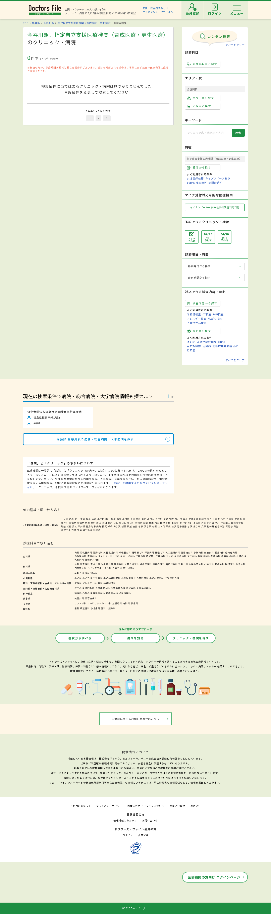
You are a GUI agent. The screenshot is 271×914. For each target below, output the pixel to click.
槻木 (151, 522)
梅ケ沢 (117, 526)
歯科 (76, 608)
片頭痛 (191, 350)
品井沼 (81, 526)
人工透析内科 (173, 552)
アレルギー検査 (197, 319)
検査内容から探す (202, 303)
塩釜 (63, 526)
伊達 (87, 522)
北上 (77, 519)
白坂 (138, 519)
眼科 (100, 582)
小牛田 (101, 519)
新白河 (145, 519)
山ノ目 (161, 526)
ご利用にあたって (80, 805)
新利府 (210, 522)
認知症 (191, 342)
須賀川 (183, 519)
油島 (135, 526)
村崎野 (210, 526)
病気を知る (135, 638)
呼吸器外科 (146, 564)
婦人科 (94, 572)
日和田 (202, 519)
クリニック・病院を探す (191, 638)
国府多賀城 (237, 522)
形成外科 (95, 564)
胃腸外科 (119, 564)
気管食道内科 (110, 552)
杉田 (223, 519)
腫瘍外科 (219, 564)
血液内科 (209, 552)
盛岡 (82, 519)
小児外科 (87, 577)
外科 (76, 564)
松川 (242, 519)
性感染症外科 (118, 588)
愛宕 (74, 526)
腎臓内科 (149, 552)
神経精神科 (99, 593)
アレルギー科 (90, 582)
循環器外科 (172, 564)
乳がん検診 (215, 319)
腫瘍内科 (219, 552)
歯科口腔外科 (108, 608)
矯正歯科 (85, 608)
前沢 (173, 526)
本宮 (217, 519)
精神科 (78, 593)
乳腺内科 (79, 559)
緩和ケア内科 (92, 559)
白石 (115, 522)
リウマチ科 (80, 603)
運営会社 (195, 805)
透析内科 (181, 556)
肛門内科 (79, 588)
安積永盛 (193, 519)
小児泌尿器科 (156, 577)
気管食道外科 (131, 564)
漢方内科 (92, 556)
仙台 (94, 519)
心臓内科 (198, 552)
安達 (236, 519)
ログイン (127, 835)
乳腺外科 (183, 564)
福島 (88, 519)
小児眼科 (98, 577)
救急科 (134, 603)
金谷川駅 (49, 23)
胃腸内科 (98, 552)
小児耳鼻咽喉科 (111, 577)
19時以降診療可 (197, 183)
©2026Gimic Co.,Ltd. (135, 908)
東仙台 (197, 522)
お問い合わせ (177, 805)
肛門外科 (90, 588)
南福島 (72, 522)
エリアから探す (200, 98)
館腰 (162, 522)
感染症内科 (231, 552)
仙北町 (96, 530)
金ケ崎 (197, 526)
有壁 (154, 526)
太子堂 (183, 522)
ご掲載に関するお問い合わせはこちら (136, 719)
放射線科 (117, 603)
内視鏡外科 (80, 567)
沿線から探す (199, 106)
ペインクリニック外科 (99, 567)
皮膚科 (78, 582)
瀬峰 (110, 526)
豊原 (132, 519)
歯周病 (207, 346)
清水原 (147, 526)
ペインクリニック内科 (110, 556)
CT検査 (207, 314)
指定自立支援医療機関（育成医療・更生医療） (85, 23)
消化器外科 (107, 564)
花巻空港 (220, 526)
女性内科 (192, 556)
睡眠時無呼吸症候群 (225, 346)
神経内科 (160, 552)
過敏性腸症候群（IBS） (212, 342)
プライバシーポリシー (109, 805)
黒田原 (125, 519)
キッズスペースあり (217, 178)
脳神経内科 (204, 556)
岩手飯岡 (87, 530)
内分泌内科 (129, 556)
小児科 (78, 577)
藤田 (98, 522)
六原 (203, 526)
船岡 (145, 522)
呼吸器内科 (125, 552)
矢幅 (79, 530)
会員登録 (143, 835)
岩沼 (157, 522)
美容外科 (79, 598)
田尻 (104, 526)
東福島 (80, 522)
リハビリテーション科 (99, 603)
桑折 (93, 522)
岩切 (203, 522)
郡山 (107, 519)
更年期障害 (194, 346)
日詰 (236, 526)
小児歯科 (95, 608)
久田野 (159, 519)
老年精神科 (112, 593)
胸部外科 (230, 564)
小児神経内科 (141, 577)
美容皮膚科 (91, 598)
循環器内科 (138, 552)
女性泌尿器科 (144, 588)
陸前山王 (225, 522)
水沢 (190, 526)
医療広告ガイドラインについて (145, 805)
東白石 (122, 522)
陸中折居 (182, 526)
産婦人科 (79, 572)
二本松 (229, 519)
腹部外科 (240, 564)
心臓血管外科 (196, 564)
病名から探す (199, 331)
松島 (69, 526)
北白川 (130, 522)
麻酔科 (126, 603)
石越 (129, 526)
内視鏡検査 (194, 314)
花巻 (71, 519)
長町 (190, 522)
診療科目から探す (202, 64)
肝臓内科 (241, 556)
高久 (119, 519)
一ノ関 (64, 519)
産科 (87, 572)
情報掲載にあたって (125, 820)
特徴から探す (199, 167)
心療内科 (87, 593)
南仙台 (175, 522)
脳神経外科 (159, 564)
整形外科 (85, 564)
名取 (168, 522)
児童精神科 (125, 593)
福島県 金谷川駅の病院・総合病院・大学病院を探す (95, 439)
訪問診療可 (216, 183)
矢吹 (171, 519)
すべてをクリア (235, 45)
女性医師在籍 (195, 178)
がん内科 (171, 556)
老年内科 (215, 556)
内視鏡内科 (80, 556)
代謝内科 (140, 556)
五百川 (210, 519)
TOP (26, 23)
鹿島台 (89, 526)
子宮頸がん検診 (197, 323)
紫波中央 (66, 530)
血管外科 (117, 567)
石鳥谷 (229, 526)
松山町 (97, 526)
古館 (73, 530)
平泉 (168, 526)
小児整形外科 (172, 577)
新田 (123, 526)
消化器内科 (86, 552)
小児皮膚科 (127, 577)
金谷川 (64, 522)
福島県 (36, 23)
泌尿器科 (131, 588)
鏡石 (177, 519)
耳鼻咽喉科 (109, 582)
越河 (110, 522)
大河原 (138, 522)
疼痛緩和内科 (228, 556)
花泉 (140, 526)
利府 (217, 522)
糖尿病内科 (187, 552)
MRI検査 (218, 314)
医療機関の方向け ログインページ (214, 877)
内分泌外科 (129, 567)
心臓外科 (209, 564)
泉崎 (165, 519)
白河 (152, 519)
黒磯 (113, 519)
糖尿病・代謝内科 (155, 556)
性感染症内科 (102, 588)
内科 (76, 552)
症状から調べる (80, 638)
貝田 (104, 522)
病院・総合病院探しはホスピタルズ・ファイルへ (158, 9)
